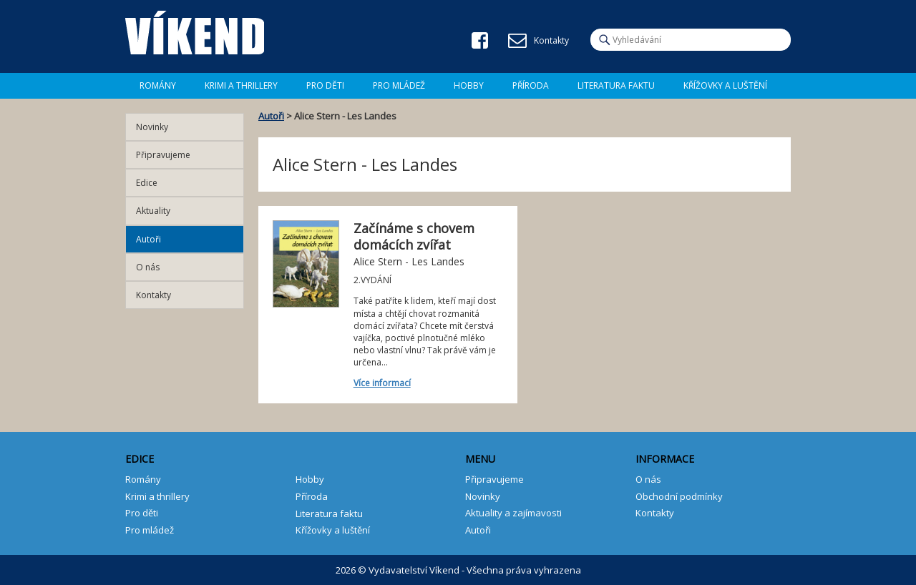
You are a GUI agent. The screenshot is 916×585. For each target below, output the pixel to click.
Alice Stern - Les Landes (409, 261)
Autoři (271, 115)
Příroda (530, 85)
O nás (148, 267)
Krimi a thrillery (157, 496)
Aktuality (153, 211)
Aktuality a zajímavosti (513, 512)
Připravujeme (163, 155)
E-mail (517, 41)
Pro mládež (399, 85)
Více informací (382, 383)
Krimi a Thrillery (241, 85)
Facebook (480, 40)
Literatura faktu (616, 85)
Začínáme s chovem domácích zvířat (414, 236)
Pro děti (325, 85)
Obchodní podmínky (679, 496)
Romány (158, 85)
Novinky (152, 127)
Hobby (469, 85)
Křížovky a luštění (725, 85)
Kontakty (153, 295)
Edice (146, 183)
